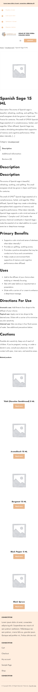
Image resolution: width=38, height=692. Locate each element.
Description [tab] (7, 148)
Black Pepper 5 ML (19, 552)
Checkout (5, 653)
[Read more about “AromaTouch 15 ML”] (19, 456)
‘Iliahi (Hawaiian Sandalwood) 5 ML (19, 401)
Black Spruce (19, 602)
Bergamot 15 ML (19, 501)
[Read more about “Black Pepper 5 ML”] (19, 556)
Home (2, 48)
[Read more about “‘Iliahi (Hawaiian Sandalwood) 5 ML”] (19, 406)
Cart (3, 647)
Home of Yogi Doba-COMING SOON (27, 34)
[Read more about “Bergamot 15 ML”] (19, 506)
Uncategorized (9, 48)
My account (6, 659)
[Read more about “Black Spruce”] (19, 606)
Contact (30, 40)
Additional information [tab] (11, 153)
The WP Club (32, 686)
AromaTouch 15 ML (19, 451)
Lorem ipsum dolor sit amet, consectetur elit (19, 3)
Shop (4, 670)
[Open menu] (20, 40)
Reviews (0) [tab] (7, 159)
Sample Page (7, 665)
